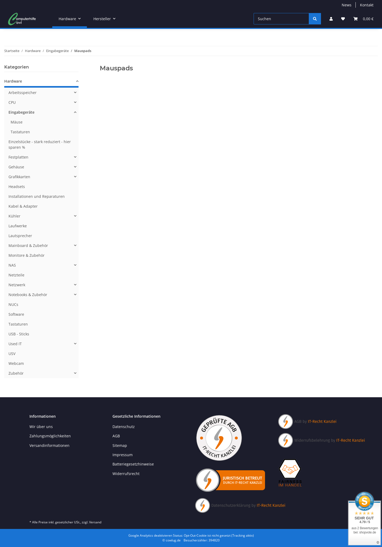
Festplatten (18, 157)
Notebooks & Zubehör (27, 294)
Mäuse (17, 122)
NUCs (13, 304)
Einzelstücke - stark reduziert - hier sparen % (39, 144)
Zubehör (16, 373)
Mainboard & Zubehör (28, 245)
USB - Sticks (18, 333)
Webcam (16, 363)
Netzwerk (16, 284)
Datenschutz (123, 426)
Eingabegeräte (21, 112)
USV (11, 353)
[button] (331, 19)
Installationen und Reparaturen (36, 196)
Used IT (15, 343)
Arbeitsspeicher (22, 92)
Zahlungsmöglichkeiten (50, 435)
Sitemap (119, 445)
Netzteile (16, 274)
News (346, 4)
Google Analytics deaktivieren (150, 535)
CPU (12, 102)
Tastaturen (20, 131)
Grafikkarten (19, 176)
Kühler (14, 216)
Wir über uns (41, 426)
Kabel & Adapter (23, 206)
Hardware (13, 81)
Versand (95, 522)
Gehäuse (16, 166)
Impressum (122, 454)
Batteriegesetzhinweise (133, 464)
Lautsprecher (20, 235)
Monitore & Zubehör (26, 255)
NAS (12, 265)
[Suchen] (281, 18)
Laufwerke (17, 225)
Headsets (16, 186)
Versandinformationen (49, 445)
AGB (116, 435)
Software (16, 314)
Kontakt (367, 4)
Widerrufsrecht (126, 473)
